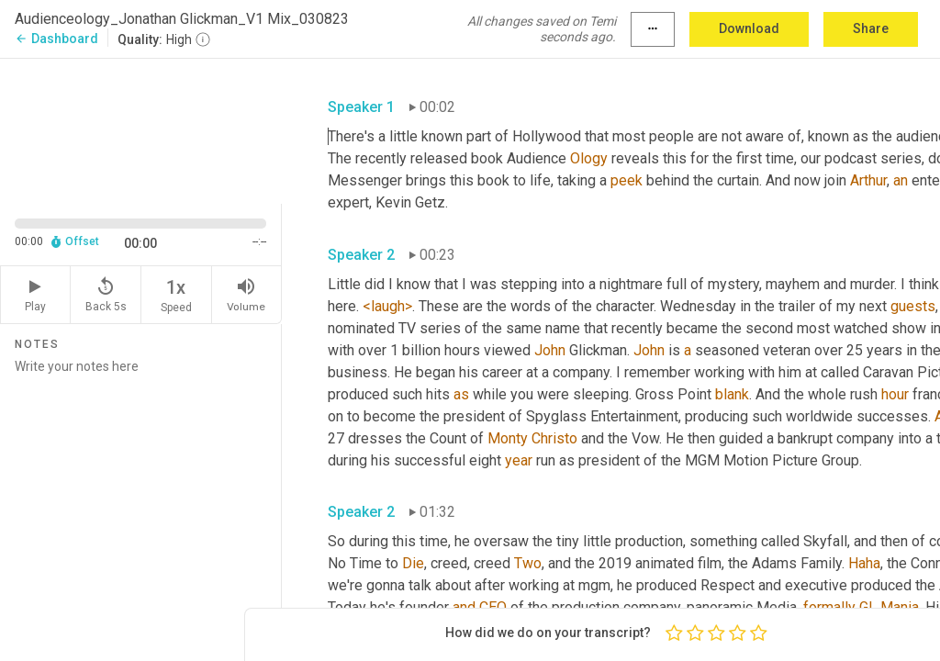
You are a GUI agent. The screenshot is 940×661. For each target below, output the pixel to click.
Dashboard (56, 38)
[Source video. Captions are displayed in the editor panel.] (141, 129)
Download (749, 28)
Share (871, 28)
